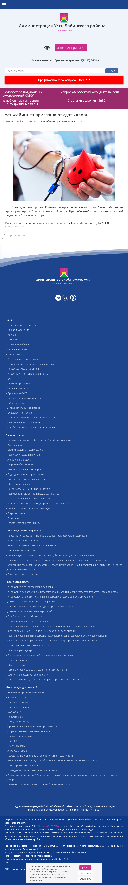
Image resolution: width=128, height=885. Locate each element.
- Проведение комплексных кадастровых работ (31, 770)
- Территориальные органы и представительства (32, 493)
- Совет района (14, 354)
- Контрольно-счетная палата (22, 359)
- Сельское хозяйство (17, 388)
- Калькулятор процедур (19, 650)
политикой (57, 877)
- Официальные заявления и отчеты (25, 479)
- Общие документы (16, 665)
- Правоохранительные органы (23, 368)
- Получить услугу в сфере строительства (28, 621)
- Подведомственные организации (25, 474)
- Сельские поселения (18, 349)
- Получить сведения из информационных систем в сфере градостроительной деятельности (56, 635)
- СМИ (9, 378)
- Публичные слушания (18, 403)
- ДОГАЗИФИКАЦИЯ (16, 746)
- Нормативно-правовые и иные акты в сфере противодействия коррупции (46, 535)
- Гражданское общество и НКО (23, 522)
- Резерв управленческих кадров (23, 469)
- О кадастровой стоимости (20, 736)
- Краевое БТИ (13, 711)
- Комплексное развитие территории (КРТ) (28, 674)
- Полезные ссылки (16, 660)
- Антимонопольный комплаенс (23, 407)
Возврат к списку (15, 235)
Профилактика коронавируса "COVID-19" (64, 80)
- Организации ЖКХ (16, 393)
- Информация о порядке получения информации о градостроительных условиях (49, 596)
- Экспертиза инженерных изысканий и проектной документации (41, 630)
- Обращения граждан (18, 484)
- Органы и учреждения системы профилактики (31, 726)
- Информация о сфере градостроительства (29, 586)
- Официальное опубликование (23, 422)
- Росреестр (12, 518)
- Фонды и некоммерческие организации (28, 508)
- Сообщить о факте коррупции (22, 574)
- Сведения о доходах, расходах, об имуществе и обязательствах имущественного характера (56, 560)
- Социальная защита (17, 706)
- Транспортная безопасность (22, 765)
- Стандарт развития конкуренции (24, 398)
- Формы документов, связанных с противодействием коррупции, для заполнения (50, 555)
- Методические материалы (20, 550)
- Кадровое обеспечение (19, 464)
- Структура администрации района (24, 449)
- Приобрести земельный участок (24, 616)
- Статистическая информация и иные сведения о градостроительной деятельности (51, 640)
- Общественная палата (19, 412)
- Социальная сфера (17, 702)
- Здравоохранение (16, 697)
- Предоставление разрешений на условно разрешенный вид (39, 655)
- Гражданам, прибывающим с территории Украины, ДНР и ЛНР (40, 755)
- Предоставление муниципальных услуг (28, 488)
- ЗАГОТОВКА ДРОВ (16, 750)
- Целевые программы (18, 383)
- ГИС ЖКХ (11, 741)
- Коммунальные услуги (18, 721)
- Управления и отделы (18, 459)
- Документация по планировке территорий (29, 611)
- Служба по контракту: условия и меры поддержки (33, 427)
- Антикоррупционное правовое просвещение (31, 545)
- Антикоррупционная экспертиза (23, 540)
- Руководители (14, 445)
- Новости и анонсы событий (21, 325)
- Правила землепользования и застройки (28, 645)
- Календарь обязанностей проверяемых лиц (30, 417)
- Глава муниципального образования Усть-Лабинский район (39, 440)
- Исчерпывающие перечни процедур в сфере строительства (39, 606)
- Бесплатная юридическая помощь (25, 692)
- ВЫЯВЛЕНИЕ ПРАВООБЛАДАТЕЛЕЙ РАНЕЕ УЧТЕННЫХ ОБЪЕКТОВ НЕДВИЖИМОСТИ (51, 760)
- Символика (12, 339)
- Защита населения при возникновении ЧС (30, 498)
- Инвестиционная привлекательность (27, 373)
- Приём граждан (15, 716)
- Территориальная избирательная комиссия (30, 364)
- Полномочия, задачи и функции (23, 454)
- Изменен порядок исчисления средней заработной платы (38, 784)
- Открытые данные (16, 513)
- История (11, 334)
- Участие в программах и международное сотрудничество (37, 503)
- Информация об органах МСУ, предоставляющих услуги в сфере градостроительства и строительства (62, 591)
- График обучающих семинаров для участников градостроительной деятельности (50, 625)
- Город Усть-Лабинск (17, 344)
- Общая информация (17, 329)
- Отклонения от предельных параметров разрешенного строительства (45, 679)
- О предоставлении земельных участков (28, 731)
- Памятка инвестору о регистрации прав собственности (36, 669)
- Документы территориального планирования (31, 601)
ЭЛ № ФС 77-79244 (48, 826)
